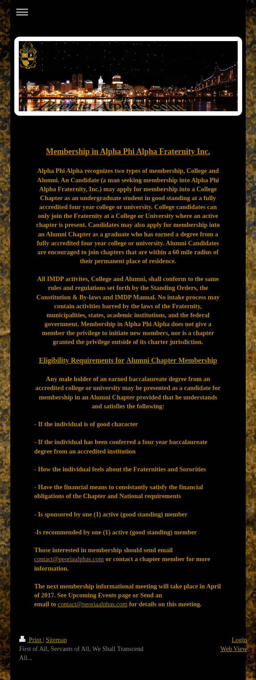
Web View (233, 648)
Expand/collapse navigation (128, 11)
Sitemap (56, 639)
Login (239, 639)
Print (31, 639)
